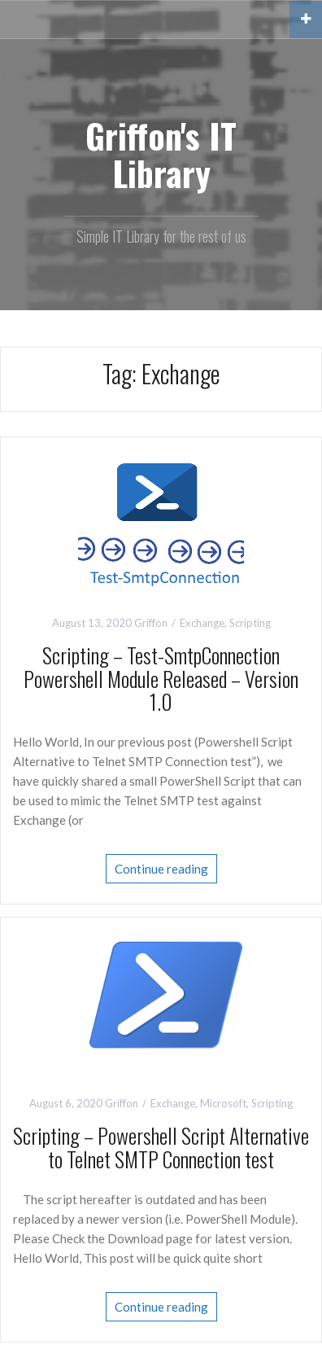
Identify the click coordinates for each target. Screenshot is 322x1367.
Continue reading (161, 868)
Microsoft (223, 1103)
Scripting (250, 622)
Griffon (151, 622)
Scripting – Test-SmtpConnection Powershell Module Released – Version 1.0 (161, 678)
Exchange (202, 622)
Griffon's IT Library (161, 154)
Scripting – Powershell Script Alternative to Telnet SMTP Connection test (161, 1147)
